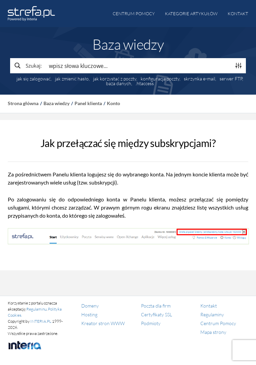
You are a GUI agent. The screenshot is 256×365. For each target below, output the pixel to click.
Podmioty (151, 323)
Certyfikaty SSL (156, 314)
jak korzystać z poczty (114, 78)
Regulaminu (36, 309)
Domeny (90, 306)
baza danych (118, 83)
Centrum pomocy (134, 13)
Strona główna (23, 103)
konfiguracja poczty (160, 78)
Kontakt (238, 13)
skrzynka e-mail (199, 78)
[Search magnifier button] (27, 65)
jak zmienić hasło (72, 78)
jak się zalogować (34, 78)
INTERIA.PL (40, 321)
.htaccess (145, 83)
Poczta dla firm (156, 306)
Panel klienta (88, 103)
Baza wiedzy (56, 103)
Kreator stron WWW (103, 323)
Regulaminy (212, 314)
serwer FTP (231, 78)
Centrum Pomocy (218, 323)
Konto (113, 103)
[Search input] (138, 65)
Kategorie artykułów (191, 13)
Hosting (89, 314)
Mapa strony (213, 332)
